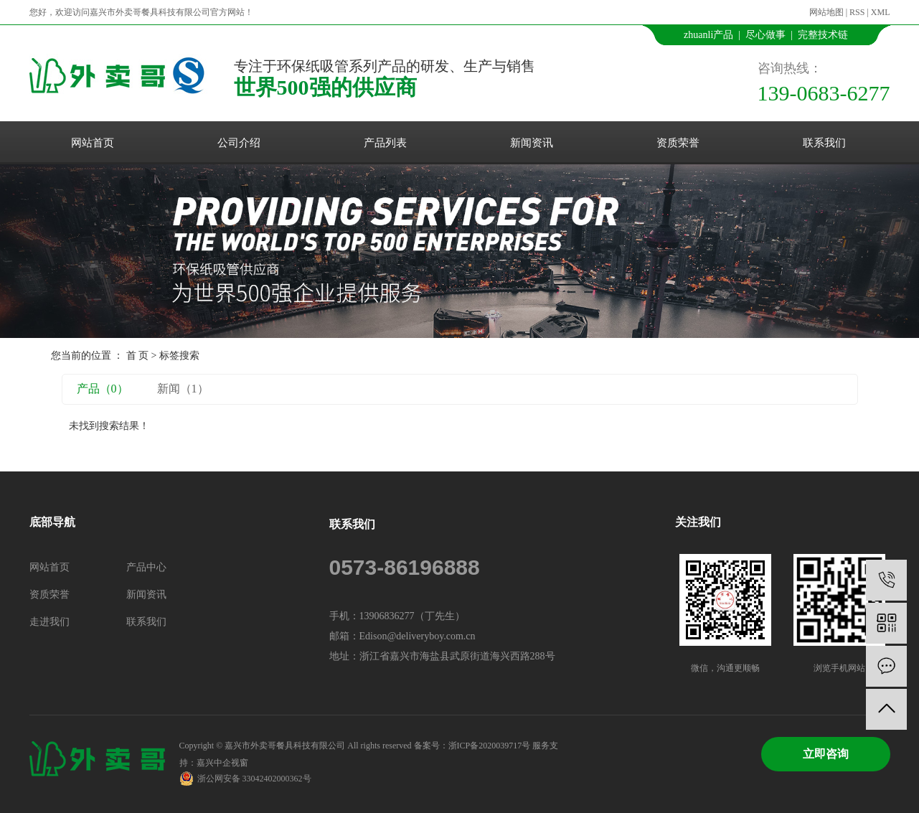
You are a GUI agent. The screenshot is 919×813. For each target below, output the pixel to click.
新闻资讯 (531, 143)
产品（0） (102, 388)
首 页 (137, 355)
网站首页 (92, 143)
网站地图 (826, 12)
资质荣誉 (677, 143)
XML (880, 12)
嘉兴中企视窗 (222, 763)
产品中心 (146, 567)
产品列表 (385, 143)
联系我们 (824, 143)
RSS (856, 12)
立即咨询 (826, 754)
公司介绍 (238, 143)
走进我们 (49, 621)
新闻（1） (183, 388)
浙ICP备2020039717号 (489, 746)
